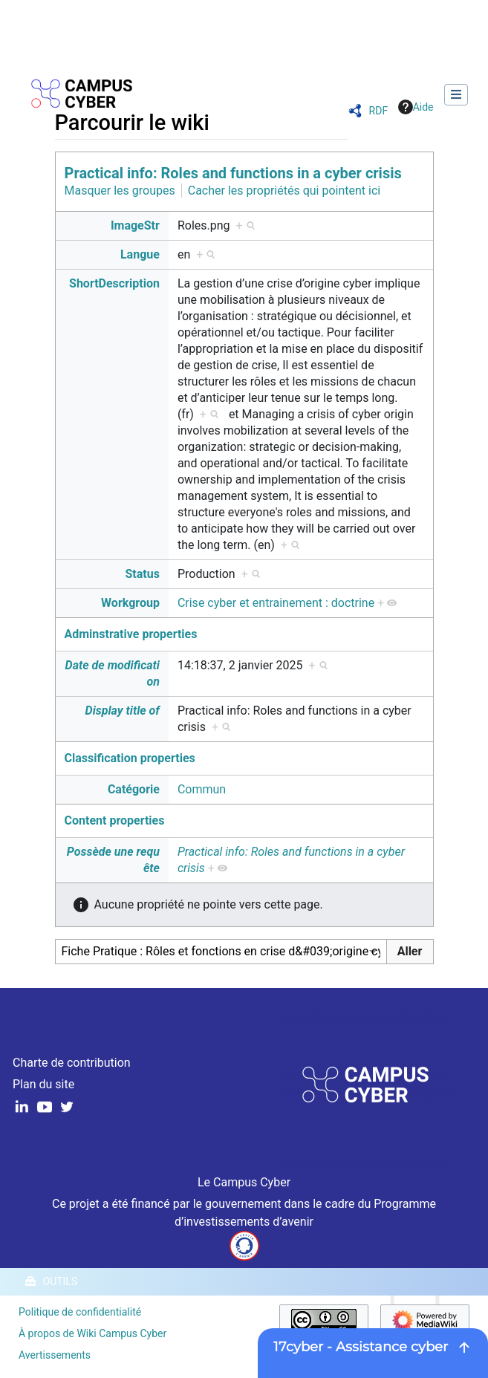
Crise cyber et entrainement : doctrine (276, 603)
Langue (140, 254)
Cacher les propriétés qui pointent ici (284, 190)
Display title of (122, 710)
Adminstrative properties (131, 634)
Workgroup (130, 603)
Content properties (115, 820)
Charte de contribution (72, 1063)
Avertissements (55, 1355)
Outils (60, 1281)
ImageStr (135, 225)
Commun (202, 789)
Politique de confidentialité (80, 1312)
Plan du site (43, 1084)
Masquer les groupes (120, 190)
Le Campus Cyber (244, 1182)
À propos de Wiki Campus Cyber (92, 1333)
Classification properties (130, 758)
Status (142, 574)
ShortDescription (114, 283)
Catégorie (134, 789)
